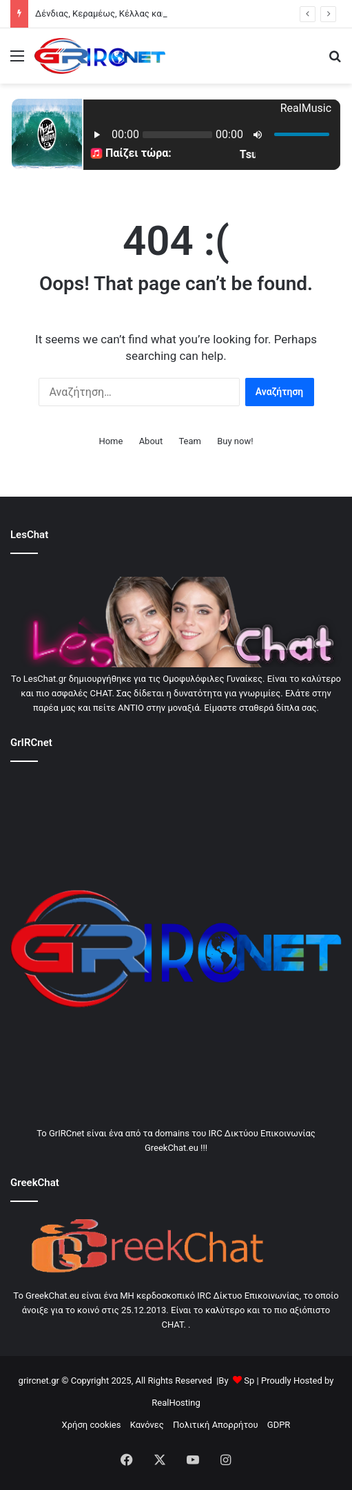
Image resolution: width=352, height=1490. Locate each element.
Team (189, 441)
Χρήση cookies (91, 1425)
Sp (249, 1380)
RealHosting (176, 1402)
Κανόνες (147, 1425)
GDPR (279, 1425)
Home (111, 441)
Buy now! (235, 441)
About (151, 441)
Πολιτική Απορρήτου (215, 1425)
